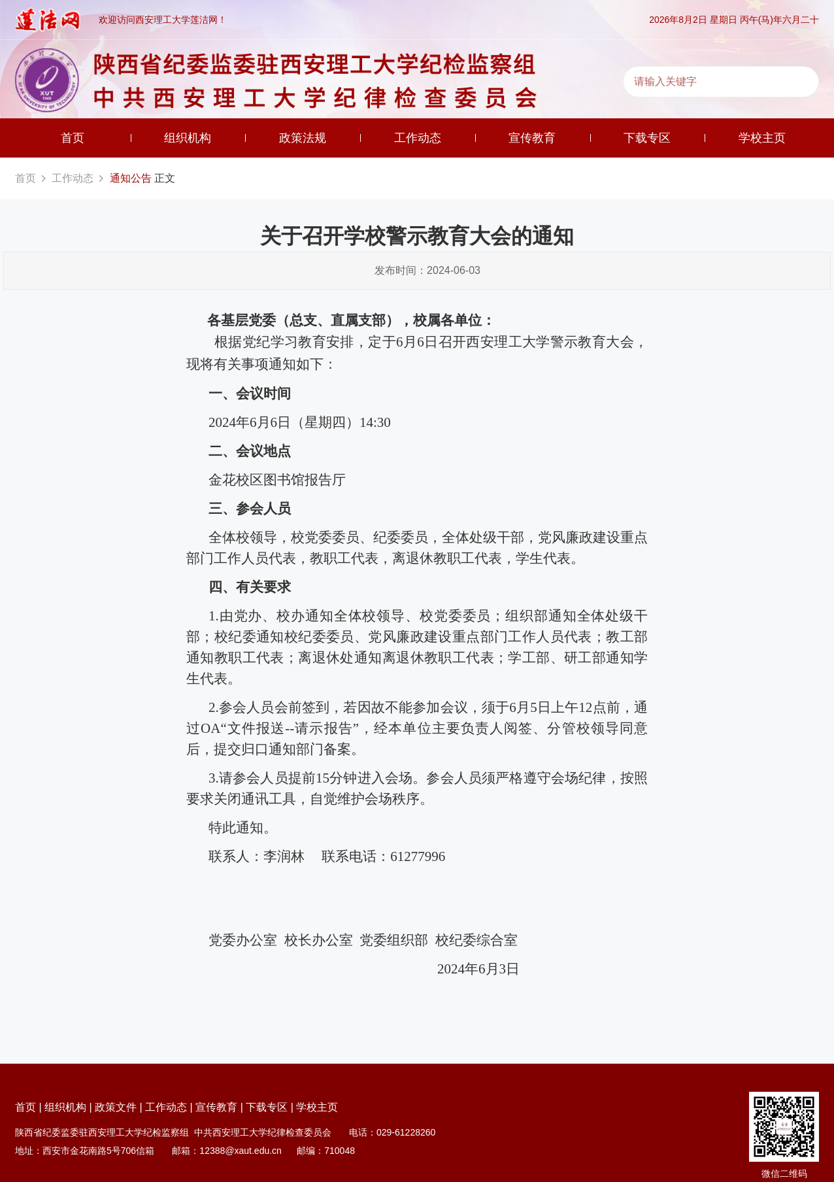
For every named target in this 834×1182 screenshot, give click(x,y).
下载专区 (647, 137)
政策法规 (302, 137)
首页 (72, 137)
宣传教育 (532, 137)
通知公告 (131, 178)
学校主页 (762, 137)
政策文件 (116, 1107)
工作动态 (417, 137)
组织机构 (187, 137)
